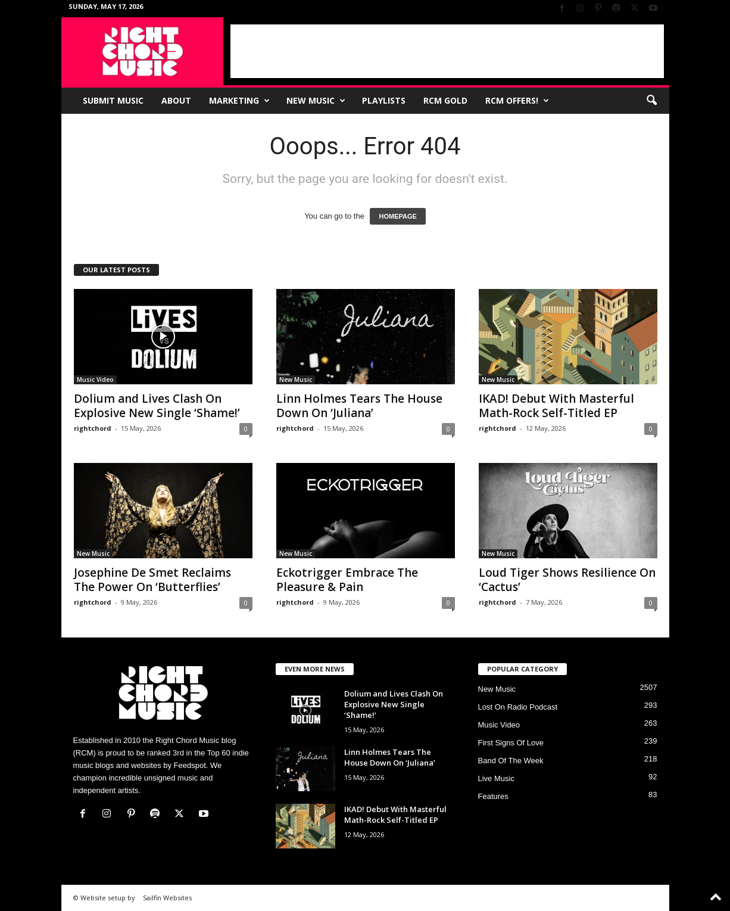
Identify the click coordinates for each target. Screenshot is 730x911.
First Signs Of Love (511, 742)
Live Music (496, 778)
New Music (315, 101)
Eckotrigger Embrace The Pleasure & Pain (347, 580)
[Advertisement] (447, 51)
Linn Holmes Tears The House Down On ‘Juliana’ (359, 406)
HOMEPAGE (397, 216)
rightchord (92, 428)
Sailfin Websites (167, 897)
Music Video (95, 379)
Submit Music (113, 100)
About (176, 100)
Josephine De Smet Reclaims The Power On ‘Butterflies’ (152, 580)
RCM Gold (445, 100)
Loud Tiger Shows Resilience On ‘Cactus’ (567, 580)
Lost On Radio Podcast (518, 706)
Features (493, 796)
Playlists (383, 100)
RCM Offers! (517, 101)
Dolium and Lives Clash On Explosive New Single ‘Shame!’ (157, 406)
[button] (651, 101)
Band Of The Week (511, 760)
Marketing (239, 101)
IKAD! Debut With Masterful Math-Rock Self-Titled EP (556, 406)
